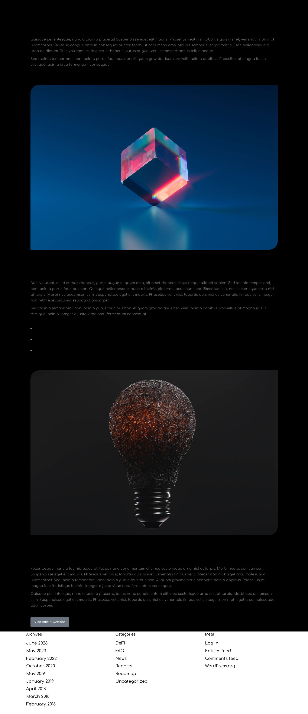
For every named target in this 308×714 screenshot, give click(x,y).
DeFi (120, 643)
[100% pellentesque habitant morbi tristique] (154, 339)
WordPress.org (220, 666)
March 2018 (37, 696)
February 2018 (41, 704)
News (121, 658)
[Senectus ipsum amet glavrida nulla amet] (154, 328)
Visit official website (49, 622)
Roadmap (126, 673)
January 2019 (40, 681)
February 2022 (41, 658)
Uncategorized (132, 681)
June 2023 (37, 643)
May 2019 (35, 673)
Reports (124, 666)
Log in (211, 643)
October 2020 (40, 666)
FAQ (120, 651)
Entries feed (218, 651)
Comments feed (222, 658)
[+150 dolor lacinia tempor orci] (154, 350)
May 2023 (36, 651)
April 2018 (36, 688)
